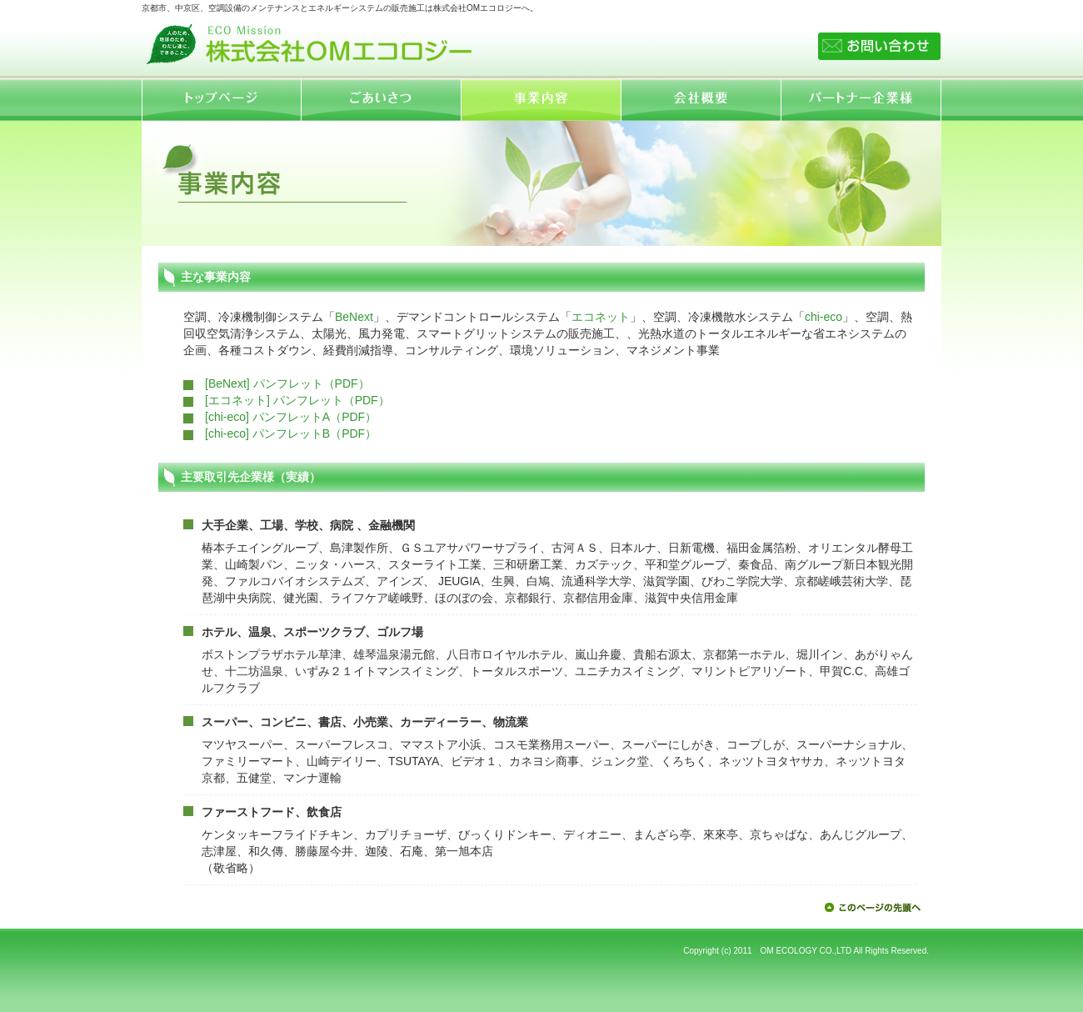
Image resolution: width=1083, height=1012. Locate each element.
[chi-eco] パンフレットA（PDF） (291, 416)
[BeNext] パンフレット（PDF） (287, 383)
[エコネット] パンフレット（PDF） (297, 400)
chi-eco (823, 316)
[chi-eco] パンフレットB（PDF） (291, 433)
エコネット (600, 316)
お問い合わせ (879, 46)
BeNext (354, 316)
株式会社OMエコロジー (308, 41)
